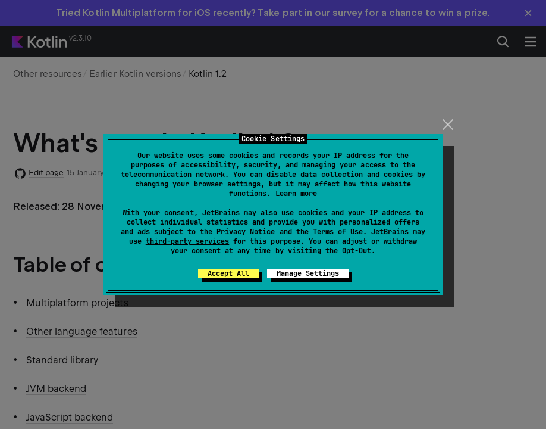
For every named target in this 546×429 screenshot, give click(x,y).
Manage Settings (308, 273)
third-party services (187, 241)
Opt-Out (356, 251)
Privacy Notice (245, 232)
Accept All (228, 273)
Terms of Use (338, 232)
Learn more (296, 193)
